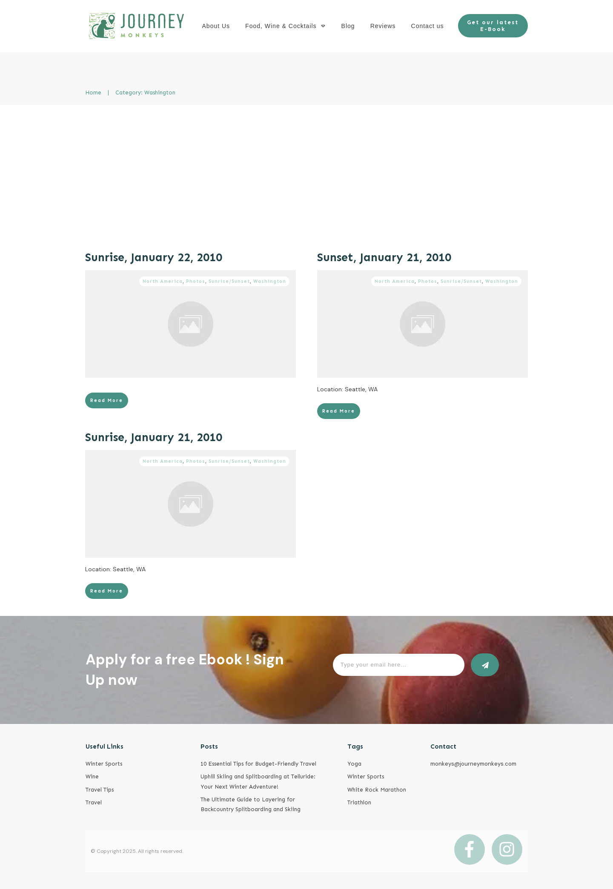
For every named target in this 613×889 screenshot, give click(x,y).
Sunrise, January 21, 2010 (153, 437)
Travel (94, 802)
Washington (269, 281)
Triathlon (359, 802)
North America (163, 281)
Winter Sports (104, 764)
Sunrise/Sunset (229, 281)
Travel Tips (100, 789)
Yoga (354, 764)
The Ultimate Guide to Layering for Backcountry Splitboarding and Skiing (251, 804)
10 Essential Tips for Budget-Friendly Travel (258, 764)
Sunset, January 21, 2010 (384, 257)
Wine (92, 776)
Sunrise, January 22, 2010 (153, 257)
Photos (195, 281)
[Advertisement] (306, 168)
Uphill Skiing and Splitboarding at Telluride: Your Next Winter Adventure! (258, 781)
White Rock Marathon (376, 789)
